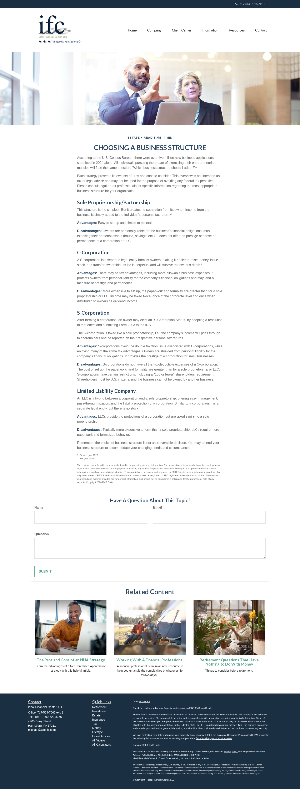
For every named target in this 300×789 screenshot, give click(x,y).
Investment (99, 711)
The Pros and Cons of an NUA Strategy (71, 660)
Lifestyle (97, 732)
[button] (154, 30)
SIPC (235, 751)
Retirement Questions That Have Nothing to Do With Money (229, 662)
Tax (94, 723)
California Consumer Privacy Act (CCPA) (237, 735)
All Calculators (101, 744)
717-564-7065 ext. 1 (250, 4)
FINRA (227, 751)
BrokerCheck (205, 708)
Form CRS (144, 701)
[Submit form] (45, 571)
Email (157, 507)
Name (39, 507)
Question (41, 534)
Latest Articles (101, 736)
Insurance (98, 719)
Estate (96, 715)
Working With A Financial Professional (150, 660)
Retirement (99, 707)
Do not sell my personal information (214, 738)
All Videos (98, 740)
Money (96, 728)
